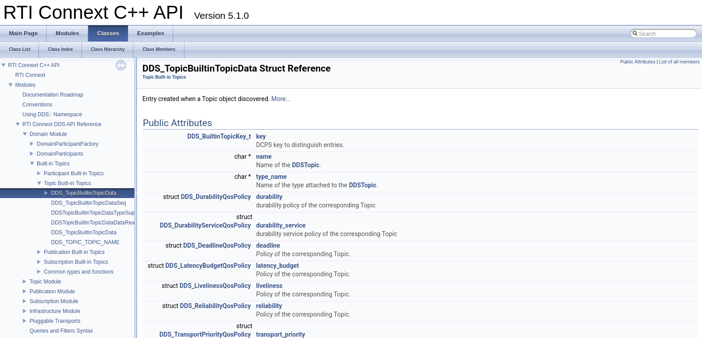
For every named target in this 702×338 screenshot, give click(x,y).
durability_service (281, 225)
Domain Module (48, 134)
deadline (268, 245)
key (261, 136)
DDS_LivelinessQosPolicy (215, 285)
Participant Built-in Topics (74, 173)
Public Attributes (637, 62)
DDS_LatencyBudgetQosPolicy (208, 265)
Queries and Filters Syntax (61, 331)
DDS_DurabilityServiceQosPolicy (205, 225)
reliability (269, 305)
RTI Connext (30, 75)
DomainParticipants (60, 154)
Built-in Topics (53, 164)
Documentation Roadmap (52, 95)
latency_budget (277, 265)
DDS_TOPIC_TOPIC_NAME (85, 242)
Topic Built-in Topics (67, 183)
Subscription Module (54, 301)
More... (281, 98)
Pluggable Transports (55, 321)
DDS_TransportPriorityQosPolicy (205, 334)
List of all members (679, 62)
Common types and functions (78, 272)
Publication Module (52, 291)
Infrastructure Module (55, 311)
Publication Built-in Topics (74, 252)
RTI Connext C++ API (34, 65)
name (264, 156)
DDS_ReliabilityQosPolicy (215, 305)
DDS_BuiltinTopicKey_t (219, 136)
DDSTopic (305, 165)
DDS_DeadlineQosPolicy (217, 245)
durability (269, 196)
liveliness (269, 285)
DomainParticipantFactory (67, 144)
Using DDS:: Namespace (52, 114)
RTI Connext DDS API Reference (62, 124)
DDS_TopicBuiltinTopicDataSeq (88, 203)
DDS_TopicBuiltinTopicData (83, 193)
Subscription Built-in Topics (76, 262)
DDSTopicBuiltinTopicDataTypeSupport (97, 213)
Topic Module (45, 282)
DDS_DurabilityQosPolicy (216, 196)
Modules (25, 85)
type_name (271, 176)
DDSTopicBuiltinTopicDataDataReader (96, 223)
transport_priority (280, 334)
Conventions (37, 104)
